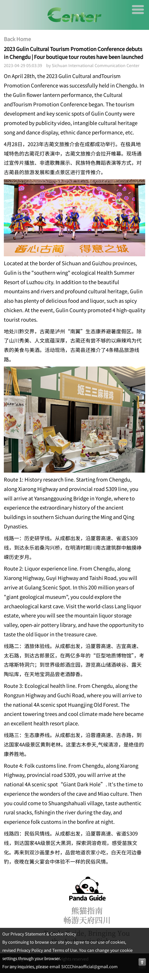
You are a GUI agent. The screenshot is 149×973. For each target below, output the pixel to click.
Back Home (17, 39)
